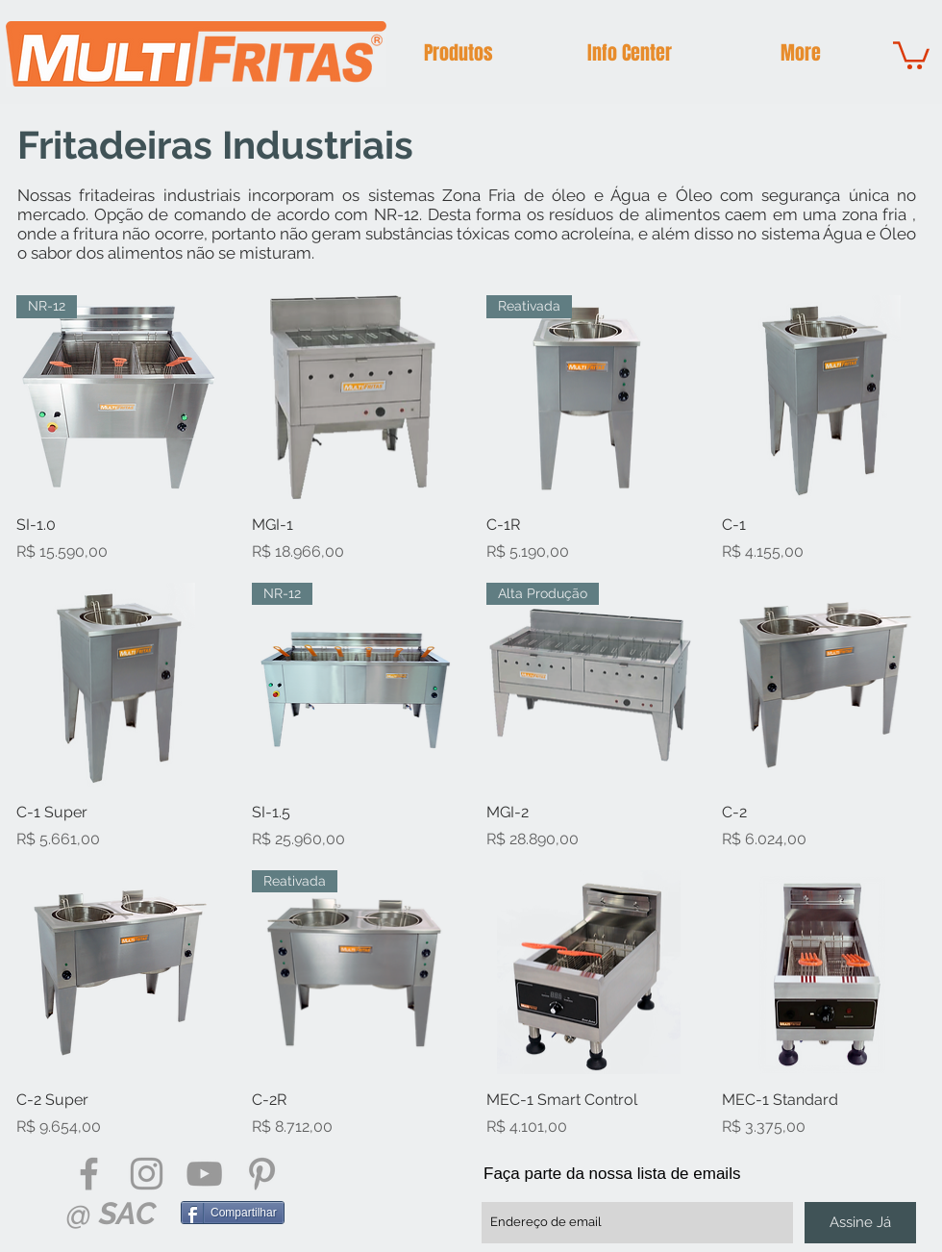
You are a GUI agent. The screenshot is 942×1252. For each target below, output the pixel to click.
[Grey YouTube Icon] (204, 1173)
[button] (458, 53)
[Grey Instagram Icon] (146, 1173)
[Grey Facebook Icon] (89, 1173)
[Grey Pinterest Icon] (262, 1173)
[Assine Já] (860, 1222)
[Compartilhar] (233, 1212)
